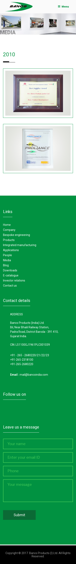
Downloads (10, 270)
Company (9, 229)
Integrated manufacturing (19, 245)
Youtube (46, 411)
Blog (6, 265)
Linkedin (34, 411)
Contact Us (10, 285)
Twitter (21, 411)
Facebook (8, 411)
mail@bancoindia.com (34, 374)
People (7, 255)
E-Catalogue (10, 275)
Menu (63, 6)
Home (7, 224)
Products (9, 240)
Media (7, 260)
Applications (11, 250)
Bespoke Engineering (16, 235)
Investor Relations (14, 280)
